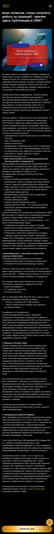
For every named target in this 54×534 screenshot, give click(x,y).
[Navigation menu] (50, 6)
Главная (11, 533)
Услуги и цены (26, 533)
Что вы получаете (39, 533)
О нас (17, 533)
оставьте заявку (33, 489)
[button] (9, 522)
